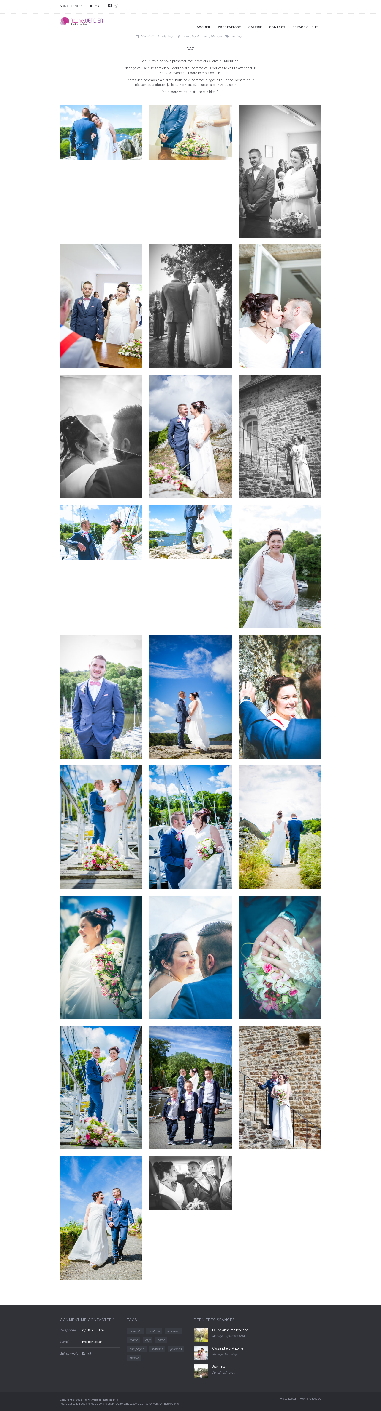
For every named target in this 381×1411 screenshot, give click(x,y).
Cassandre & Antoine (227, 1348)
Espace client (309, 22)
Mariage (168, 36)
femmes (157, 1349)
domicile (135, 1331)
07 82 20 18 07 (71, 6)
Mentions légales (310, 1398)
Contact (283, 22)
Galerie (261, 22)
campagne (136, 1349)
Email (95, 6)
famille (134, 1358)
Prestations (237, 22)
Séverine (218, 1366)
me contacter (92, 1342)
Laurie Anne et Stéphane (230, 1330)
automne (173, 1331)
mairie (133, 1340)
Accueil (213, 22)
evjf (147, 1340)
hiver (160, 1340)
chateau (154, 1331)
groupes (176, 1349)
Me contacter (288, 1398)
